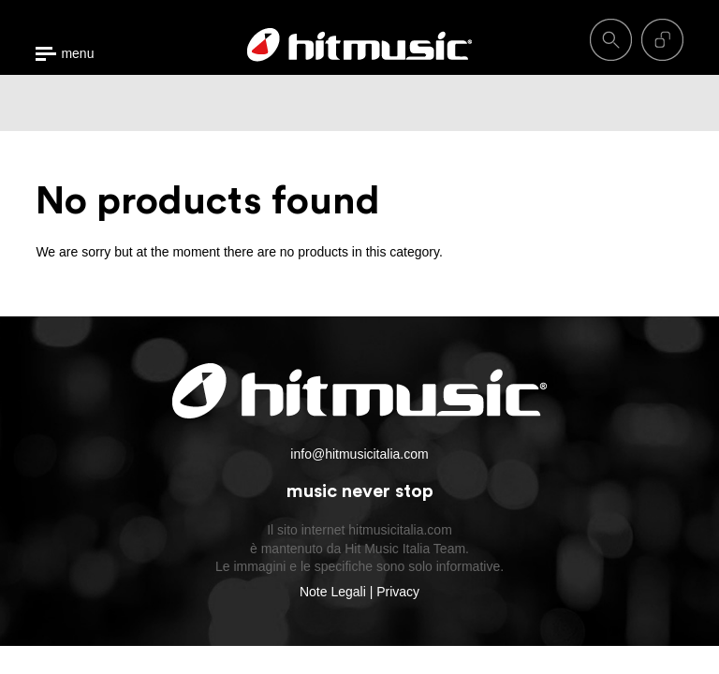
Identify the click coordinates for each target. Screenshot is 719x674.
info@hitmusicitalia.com (359, 454)
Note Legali (333, 591)
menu (77, 54)
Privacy (397, 591)
